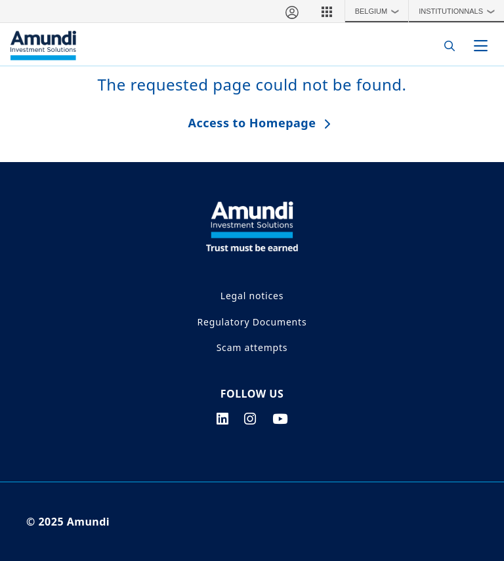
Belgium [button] (380, 11)
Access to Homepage (252, 123)
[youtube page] (280, 418)
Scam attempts (252, 347)
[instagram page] (250, 418)
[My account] (291, 11)
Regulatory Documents (252, 322)
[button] (327, 11)
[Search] (446, 45)
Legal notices (252, 295)
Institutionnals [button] (460, 11)
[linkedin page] (223, 418)
